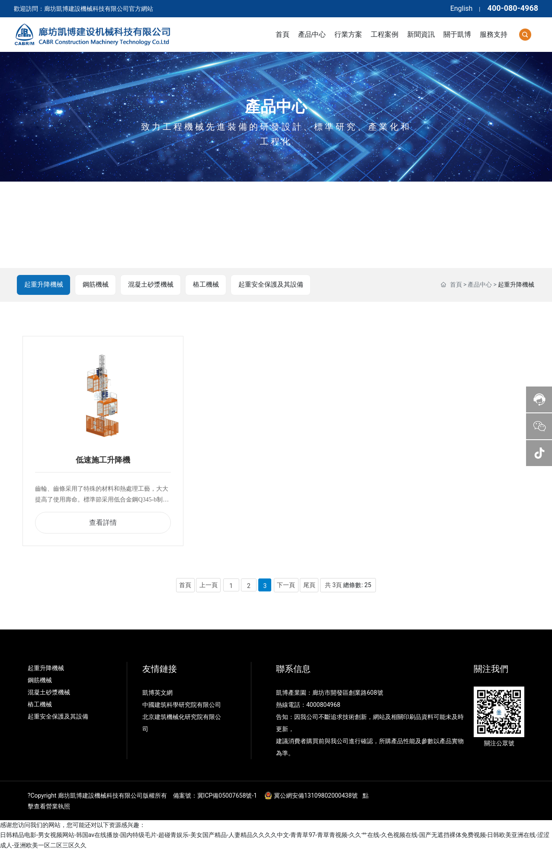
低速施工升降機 (103, 461)
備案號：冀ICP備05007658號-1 (215, 798)
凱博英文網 (158, 695)
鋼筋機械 (97, 285)
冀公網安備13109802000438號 (316, 798)
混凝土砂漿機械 (153, 285)
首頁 (456, 284)
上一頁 (208, 587)
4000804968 (323, 707)
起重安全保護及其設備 (276, 285)
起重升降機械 (44, 285)
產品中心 (276, 107)
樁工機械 (209, 285)
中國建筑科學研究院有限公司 (182, 707)
